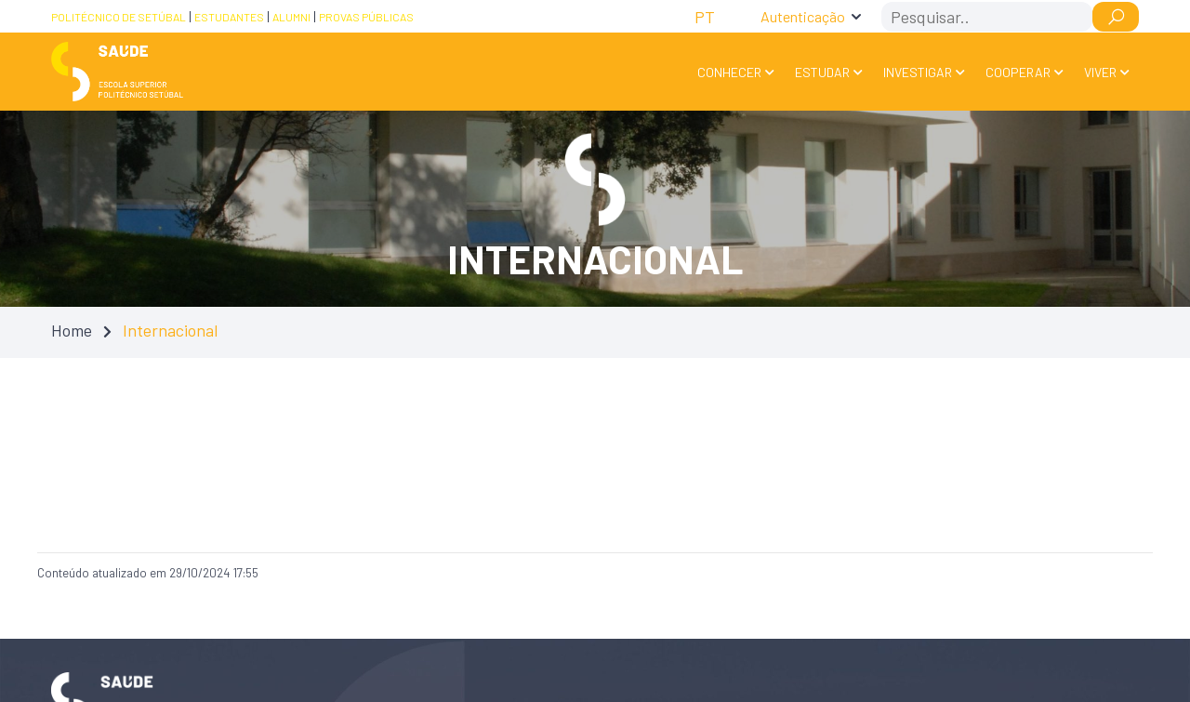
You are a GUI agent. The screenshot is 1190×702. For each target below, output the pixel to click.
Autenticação (802, 16)
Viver (1100, 72)
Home (71, 330)
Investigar (917, 72)
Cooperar (1018, 72)
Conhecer (729, 72)
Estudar (822, 72)
